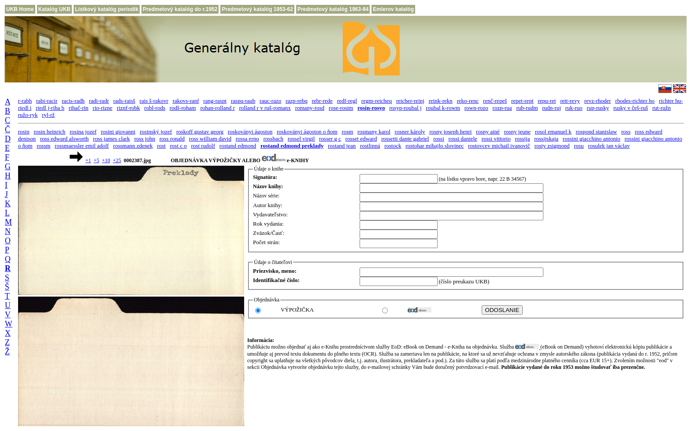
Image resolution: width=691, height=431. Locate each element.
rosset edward (361, 138)
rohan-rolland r (217, 107)
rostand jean (342, 145)
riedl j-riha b (50, 107)
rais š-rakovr (154, 100)
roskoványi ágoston (250, 131)
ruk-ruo (574, 107)
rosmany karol (373, 131)
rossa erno (247, 138)
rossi (438, 138)
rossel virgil (301, 138)
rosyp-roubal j (405, 107)
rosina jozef (83, 131)
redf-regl (347, 100)
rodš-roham (183, 107)
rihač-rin (79, 107)
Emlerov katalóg (393, 9)
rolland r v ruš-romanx (265, 107)
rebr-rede (322, 100)
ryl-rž (48, 114)
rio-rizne (102, 107)
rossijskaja (546, 138)
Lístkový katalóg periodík (106, 9)
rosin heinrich (49, 131)
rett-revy (570, 100)
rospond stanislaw (596, 131)
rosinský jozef (156, 131)
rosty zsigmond (552, 145)
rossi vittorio (496, 138)
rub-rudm (527, 107)
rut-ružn (661, 107)
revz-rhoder (597, 100)
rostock (392, 145)
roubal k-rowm (443, 107)
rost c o (178, 145)
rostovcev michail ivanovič (499, 145)
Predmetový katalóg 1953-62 (257, 9)
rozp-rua (502, 107)
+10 (106, 160)
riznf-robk (128, 107)
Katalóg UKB (54, 9)
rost (161, 145)
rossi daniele (463, 138)
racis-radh (73, 100)
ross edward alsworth (64, 138)
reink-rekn (441, 100)
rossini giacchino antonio (591, 138)
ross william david (210, 138)
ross (626, 131)
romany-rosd (309, 107)
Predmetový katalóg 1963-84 (332, 9)
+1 (88, 160)
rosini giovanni (118, 131)
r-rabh (25, 100)
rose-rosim (341, 107)
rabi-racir (46, 100)
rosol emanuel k (553, 131)
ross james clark (111, 138)
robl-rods (154, 107)
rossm (43, 145)
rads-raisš (124, 100)
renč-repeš (495, 100)
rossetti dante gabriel (405, 138)
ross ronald (172, 138)
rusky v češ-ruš (630, 107)
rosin (24, 131)
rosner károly (410, 131)
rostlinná (370, 145)
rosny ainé (488, 131)
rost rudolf (203, 145)
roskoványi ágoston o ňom (307, 131)
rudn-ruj (551, 107)
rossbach (273, 138)
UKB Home (20, 9)
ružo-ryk (28, 114)
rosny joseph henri (450, 131)
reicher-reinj (410, 100)
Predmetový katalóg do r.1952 (180, 9)
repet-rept (522, 100)
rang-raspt (215, 100)
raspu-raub (243, 100)
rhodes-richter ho (634, 100)
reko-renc (468, 100)
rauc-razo (270, 100)
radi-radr (99, 100)
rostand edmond (237, 145)
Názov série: (266, 196)
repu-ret (547, 100)
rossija (522, 138)
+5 (96, 160)
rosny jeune (517, 131)
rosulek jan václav (609, 145)
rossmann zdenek (133, 145)
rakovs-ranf (186, 100)
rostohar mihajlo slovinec (434, 145)
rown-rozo (476, 107)
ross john (144, 138)
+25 (117, 160)
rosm (347, 131)
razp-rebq (297, 100)
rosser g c (330, 138)
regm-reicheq (376, 100)
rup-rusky (598, 107)
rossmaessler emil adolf (82, 145)
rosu (578, 145)
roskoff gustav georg (199, 131)
